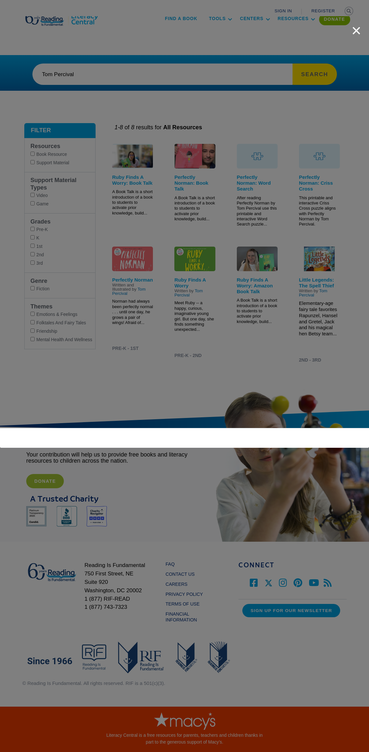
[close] (356, 27)
